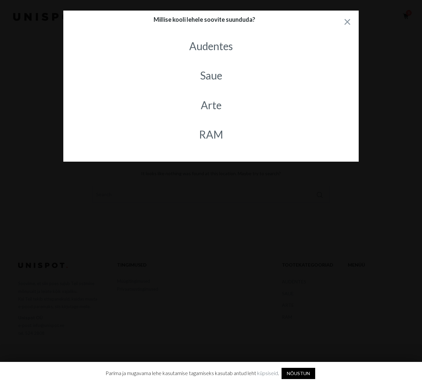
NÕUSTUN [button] (298, 373)
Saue (211, 75)
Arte (211, 105)
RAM (211, 134)
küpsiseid (267, 373)
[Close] (347, 21)
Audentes (211, 46)
